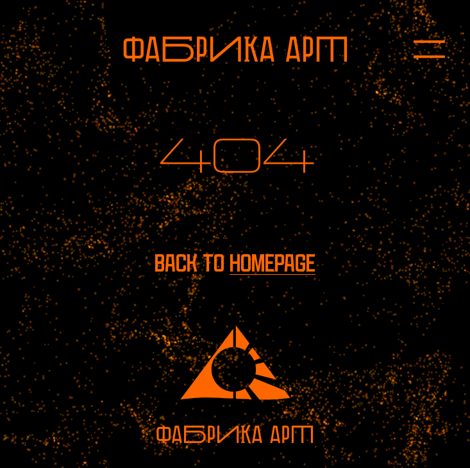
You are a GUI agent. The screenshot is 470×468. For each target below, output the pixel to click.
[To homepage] (235, 49)
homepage (272, 263)
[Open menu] (417, 49)
